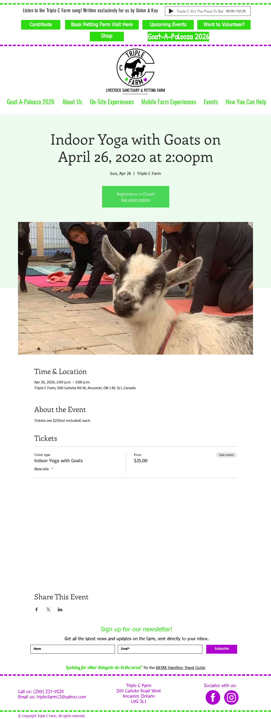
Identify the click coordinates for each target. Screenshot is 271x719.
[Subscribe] (221, 649)
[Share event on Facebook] (36, 609)
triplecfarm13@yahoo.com (61, 697)
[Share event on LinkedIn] (60, 609)
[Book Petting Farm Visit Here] (102, 25)
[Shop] (107, 36)
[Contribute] (40, 25)
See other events (135, 199)
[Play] (171, 11)
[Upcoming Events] (168, 25)
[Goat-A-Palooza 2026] (178, 36)
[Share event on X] (48, 609)
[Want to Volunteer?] (224, 25)
